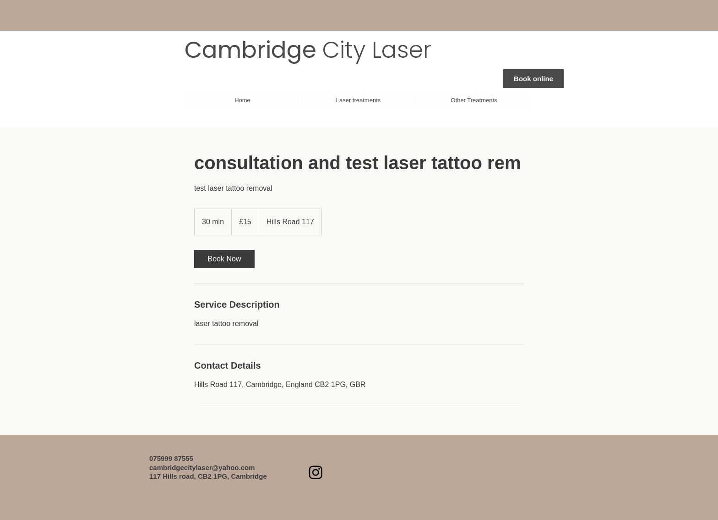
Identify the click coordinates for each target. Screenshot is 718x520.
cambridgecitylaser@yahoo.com (202, 467)
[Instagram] (316, 472)
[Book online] (533, 78)
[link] (224, 259)
